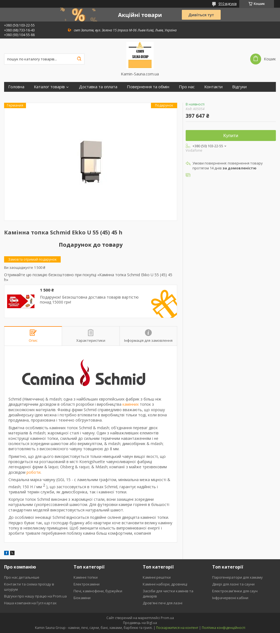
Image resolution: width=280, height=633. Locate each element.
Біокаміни (82, 597)
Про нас (187, 87)
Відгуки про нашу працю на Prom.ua (35, 596)
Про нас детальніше (21, 577)
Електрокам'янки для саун (235, 590)
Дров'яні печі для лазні (162, 602)
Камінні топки (86, 577)
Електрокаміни (87, 584)
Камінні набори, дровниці (165, 584)
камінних (130, 404)
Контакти (213, 87)
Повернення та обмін (148, 87)
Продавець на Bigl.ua (140, 622)
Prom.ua (167, 618)
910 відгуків (227, 3)
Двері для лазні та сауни (233, 584)
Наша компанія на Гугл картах (30, 602)
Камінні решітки (157, 577)
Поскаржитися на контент (177, 627)
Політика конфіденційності (223, 627)
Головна (16, 87)
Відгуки (239, 87)
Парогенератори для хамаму (237, 577)
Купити (230, 135)
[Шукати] (79, 59)
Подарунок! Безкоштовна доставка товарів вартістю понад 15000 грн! (89, 299)
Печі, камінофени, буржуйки (98, 590)
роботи (33, 472)
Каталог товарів (49, 87)
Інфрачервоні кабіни (230, 597)
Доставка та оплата (98, 87)
